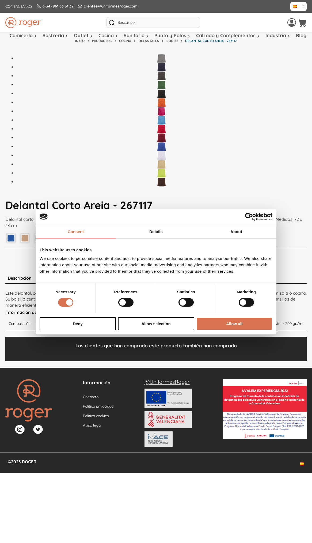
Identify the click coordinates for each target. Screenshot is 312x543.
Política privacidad (98, 406)
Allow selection (155, 323)
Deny (78, 323)
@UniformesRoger (167, 381)
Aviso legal (92, 425)
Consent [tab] (76, 231)
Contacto (90, 396)
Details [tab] (156, 231)
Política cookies (96, 415)
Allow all (234, 323)
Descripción (20, 278)
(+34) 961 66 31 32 (55, 6)
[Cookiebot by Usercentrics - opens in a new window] (249, 216)
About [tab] (236, 231)
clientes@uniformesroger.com (108, 6)
